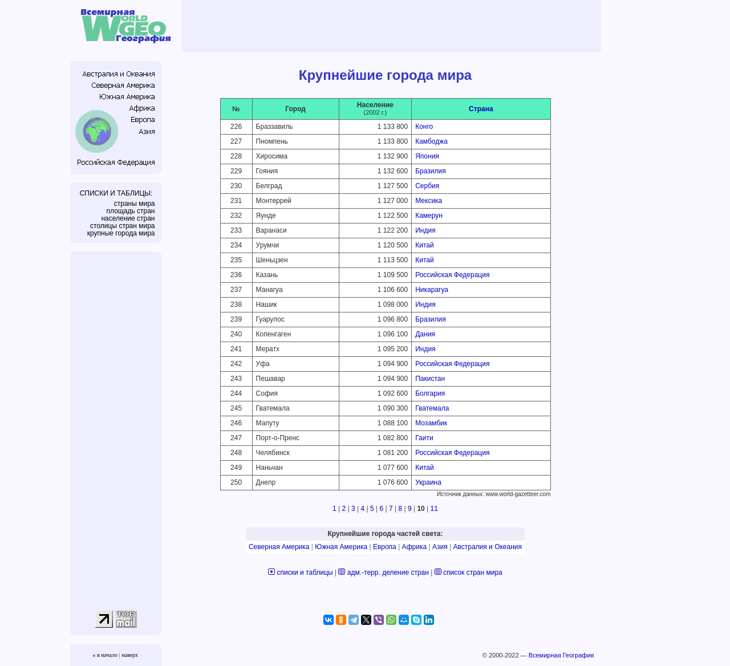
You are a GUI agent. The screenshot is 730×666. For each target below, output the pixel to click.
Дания (425, 334)
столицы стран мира (122, 226)
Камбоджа (431, 141)
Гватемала (432, 408)
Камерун (429, 216)
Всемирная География (561, 655)
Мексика (428, 201)
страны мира (134, 204)
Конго (424, 127)
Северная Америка (279, 547)
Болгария (430, 393)
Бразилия (430, 171)
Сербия (427, 186)
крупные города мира (121, 233)
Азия (440, 547)
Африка (414, 547)
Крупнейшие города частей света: (385, 534)
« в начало (104, 655)
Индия (425, 230)
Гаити (424, 438)
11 (434, 509)
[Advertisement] (393, 25)
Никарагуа (431, 290)
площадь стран (131, 211)
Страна (481, 109)
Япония (427, 156)
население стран (128, 218)
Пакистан (430, 379)
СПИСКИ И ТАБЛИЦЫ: (116, 193)
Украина (428, 482)
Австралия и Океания (487, 547)
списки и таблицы (305, 572)
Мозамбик (431, 423)
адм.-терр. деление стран (388, 572)
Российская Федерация (452, 275)
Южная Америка (341, 547)
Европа (384, 547)
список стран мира (472, 572)
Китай (424, 245)
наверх (129, 655)
